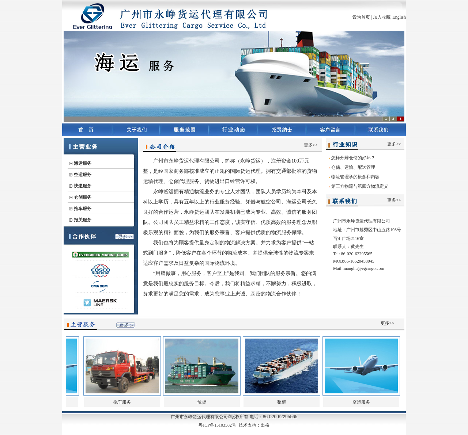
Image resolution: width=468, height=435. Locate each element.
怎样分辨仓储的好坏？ (353, 157)
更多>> (311, 145)
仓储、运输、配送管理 (353, 167)
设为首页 (361, 17)
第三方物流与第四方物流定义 (359, 186)
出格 (265, 425)
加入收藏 (381, 17)
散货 (201, 402)
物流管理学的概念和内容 (355, 176)
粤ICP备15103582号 (217, 425)
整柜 (281, 402)
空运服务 (361, 402)
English (399, 17)
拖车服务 (122, 402)
